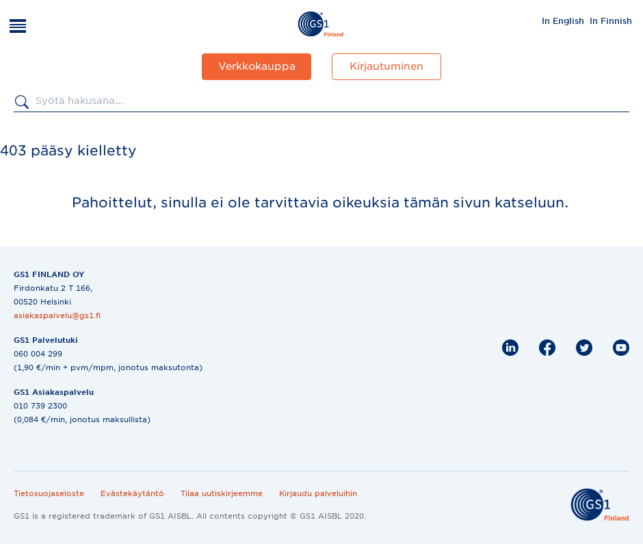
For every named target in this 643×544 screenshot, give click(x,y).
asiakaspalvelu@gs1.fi (57, 315)
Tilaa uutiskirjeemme (222, 493)
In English (563, 21)
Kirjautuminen (386, 66)
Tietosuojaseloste (49, 493)
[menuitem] (563, 20)
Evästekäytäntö (132, 493)
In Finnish (611, 21)
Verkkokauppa (257, 66)
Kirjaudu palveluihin (318, 493)
